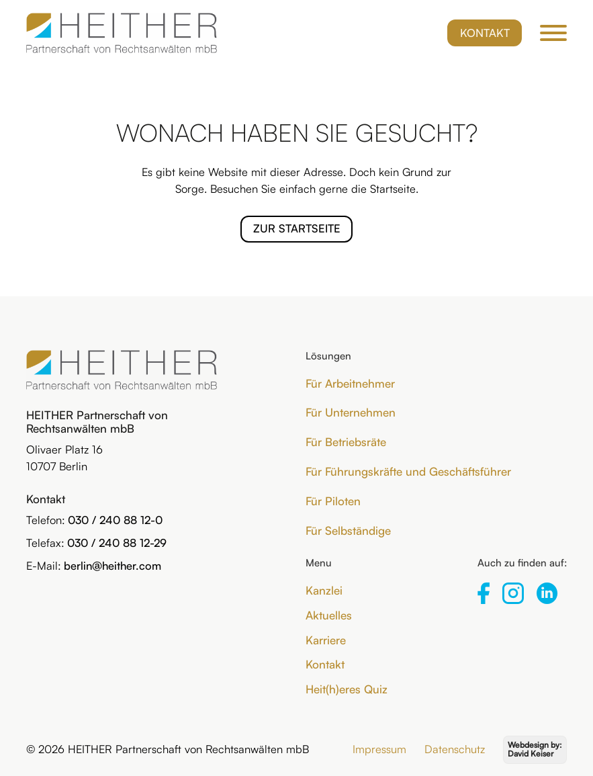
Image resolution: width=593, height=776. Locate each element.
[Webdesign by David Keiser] (535, 750)
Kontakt (485, 33)
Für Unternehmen (351, 412)
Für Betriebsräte (346, 442)
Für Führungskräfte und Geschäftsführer (408, 471)
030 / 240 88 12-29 (117, 542)
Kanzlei (324, 590)
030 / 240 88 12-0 (115, 520)
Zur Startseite (296, 228)
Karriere (326, 640)
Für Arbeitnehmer (350, 383)
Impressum (379, 749)
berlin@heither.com (112, 565)
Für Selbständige (348, 530)
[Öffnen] (553, 32)
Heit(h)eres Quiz (346, 689)
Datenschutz (454, 749)
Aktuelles (329, 615)
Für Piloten (333, 501)
